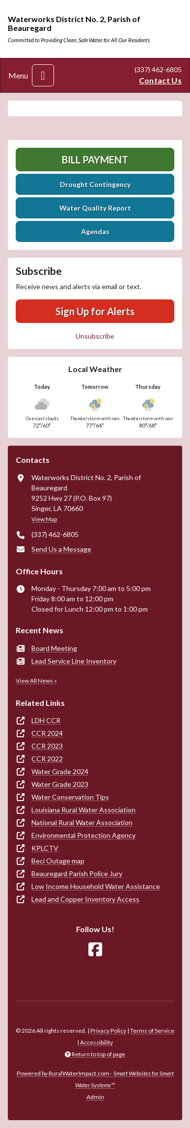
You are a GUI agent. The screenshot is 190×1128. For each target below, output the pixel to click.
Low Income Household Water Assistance (95, 886)
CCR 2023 (47, 746)
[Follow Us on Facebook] (95, 949)
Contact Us (160, 80)
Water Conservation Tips (70, 797)
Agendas (95, 231)
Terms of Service (152, 1030)
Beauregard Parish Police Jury (76, 873)
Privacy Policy (108, 1030)
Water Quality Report (95, 208)
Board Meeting (54, 648)
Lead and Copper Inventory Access (85, 899)
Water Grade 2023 (59, 784)
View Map (44, 519)
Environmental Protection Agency (83, 835)
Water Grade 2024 (59, 771)
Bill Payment (95, 159)
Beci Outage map (57, 861)
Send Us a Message (61, 549)
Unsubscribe (95, 336)
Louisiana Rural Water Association (83, 810)
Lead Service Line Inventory (73, 661)
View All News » (36, 680)
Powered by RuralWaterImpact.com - (95, 1079)
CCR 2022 (47, 758)
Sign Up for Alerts (95, 311)
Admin (95, 1097)
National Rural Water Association (82, 822)
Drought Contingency (95, 184)
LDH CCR (45, 720)
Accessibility (96, 1042)
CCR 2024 (47, 733)
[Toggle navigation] (43, 75)
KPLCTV (44, 848)
